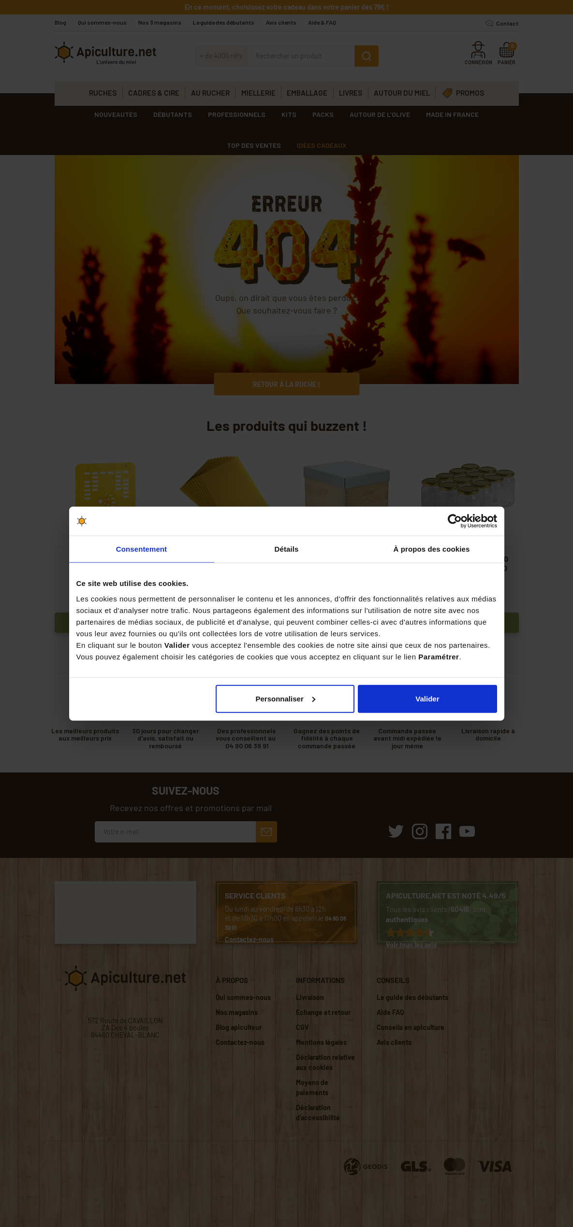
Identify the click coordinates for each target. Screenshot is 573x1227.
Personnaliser (285, 698)
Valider (427, 698)
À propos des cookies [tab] (432, 549)
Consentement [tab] (141, 549)
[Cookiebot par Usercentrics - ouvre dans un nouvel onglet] (454, 521)
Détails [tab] (287, 549)
